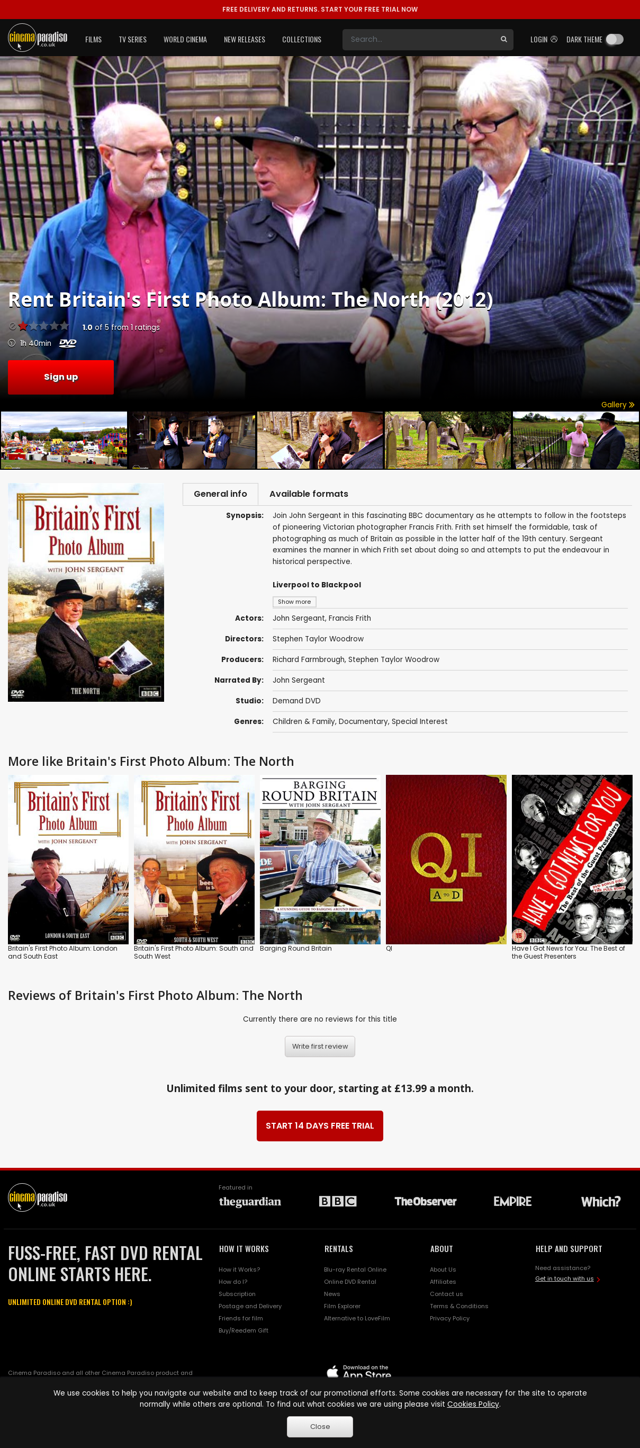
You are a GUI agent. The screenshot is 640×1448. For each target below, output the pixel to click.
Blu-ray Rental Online (355, 1271)
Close (320, 1426)
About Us (443, 1271)
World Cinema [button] (185, 38)
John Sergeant (299, 682)
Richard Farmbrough (309, 662)
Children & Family (304, 724)
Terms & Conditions (459, 1308)
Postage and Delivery (250, 1308)
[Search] (418, 39)
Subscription (237, 1296)
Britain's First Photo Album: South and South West (194, 954)
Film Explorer (342, 1308)
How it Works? (239, 1271)
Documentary (363, 724)
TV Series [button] (133, 38)
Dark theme (584, 38)
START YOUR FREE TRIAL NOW (320, 9)
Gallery (618, 405)
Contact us (446, 1296)
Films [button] (93, 38)
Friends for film (241, 1320)
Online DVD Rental (350, 1284)
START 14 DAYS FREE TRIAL (320, 1128)
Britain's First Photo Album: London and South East (63, 954)
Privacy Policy (450, 1320)
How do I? (233, 1284)
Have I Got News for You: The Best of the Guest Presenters (568, 954)
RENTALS (338, 1250)
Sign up (61, 377)
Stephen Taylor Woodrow (393, 662)
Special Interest (420, 724)
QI (389, 950)
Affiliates (443, 1284)
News (332, 1296)
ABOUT (441, 1250)
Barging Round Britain (296, 950)
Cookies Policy (473, 1404)
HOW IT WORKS (244, 1250)
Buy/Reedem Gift (243, 1332)
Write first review (320, 1048)
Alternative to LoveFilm (357, 1320)
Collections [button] (301, 38)
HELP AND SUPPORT (569, 1250)
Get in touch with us (564, 1280)
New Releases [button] (244, 38)
